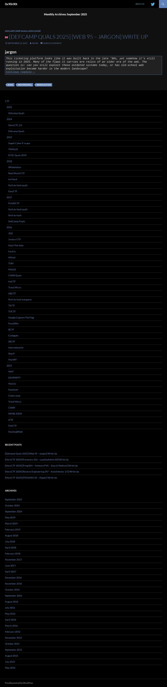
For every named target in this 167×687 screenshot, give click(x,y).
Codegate (13, 335)
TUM (11, 263)
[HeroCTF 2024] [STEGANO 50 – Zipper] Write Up (31, 477)
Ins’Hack (12, 179)
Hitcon (12, 257)
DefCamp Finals (16, 221)
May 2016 (10, 613)
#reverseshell (25, 85)
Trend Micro (14, 287)
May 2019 (10, 517)
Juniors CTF (14, 239)
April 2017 (10, 571)
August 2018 (11, 535)
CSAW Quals (15, 275)
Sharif (11, 353)
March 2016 (11, 625)
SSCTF (11, 341)
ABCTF (12, 293)
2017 (9, 197)
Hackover (13, 389)
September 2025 (13, 499)
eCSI (10, 419)
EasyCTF (12, 191)
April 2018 (10, 547)
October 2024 (12, 505)
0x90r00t (11, 4)
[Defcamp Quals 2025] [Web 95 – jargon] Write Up (78, 36)
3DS (10, 233)
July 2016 (10, 607)
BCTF (11, 329)
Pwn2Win (13, 323)
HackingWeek (15, 431)
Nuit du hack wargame (20, 299)
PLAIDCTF (14, 203)
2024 (9, 119)
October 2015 (12, 643)
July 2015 (10, 661)
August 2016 (11, 601)
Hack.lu (12, 383)
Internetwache (15, 347)
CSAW (11, 407)
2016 (9, 227)
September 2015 (13, 649)
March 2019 (11, 523)
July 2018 (10, 541)
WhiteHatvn (14, 167)
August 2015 (11, 655)
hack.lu (12, 251)
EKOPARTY (14, 377)
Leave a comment (52, 43)
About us (140, 4)
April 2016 (10, 619)
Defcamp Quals (19, 31)
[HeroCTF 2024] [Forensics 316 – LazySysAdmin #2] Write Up (36, 459)
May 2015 (10, 667)
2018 (9, 161)
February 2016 (12, 631)
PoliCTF (12, 425)
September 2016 (13, 595)
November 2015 (13, 637)
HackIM (12, 359)
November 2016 (13, 583)
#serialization (44, 85)
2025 (7, 31)
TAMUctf (13, 149)
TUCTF (12, 311)
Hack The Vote (15, 245)
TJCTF (11, 305)
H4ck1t (12, 269)
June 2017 (10, 565)
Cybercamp (14, 395)
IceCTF (12, 281)
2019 (9, 137)
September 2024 (13, 511)
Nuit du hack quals (18, 185)
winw (35, 43)
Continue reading (20, 72)
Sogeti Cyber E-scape (19, 143)
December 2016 (13, 577)
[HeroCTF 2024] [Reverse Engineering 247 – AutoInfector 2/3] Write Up (42, 471)
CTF (7, 101)
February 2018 (12, 553)
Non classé (34, 31)
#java (10, 85)
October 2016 (12, 589)
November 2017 (13, 559)
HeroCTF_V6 (15, 125)
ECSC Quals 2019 (17, 155)
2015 (9, 365)
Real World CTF (16, 173)
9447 (11, 371)
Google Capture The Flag (21, 317)
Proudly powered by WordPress (19, 683)
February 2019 (12, 529)
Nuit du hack (15, 215)
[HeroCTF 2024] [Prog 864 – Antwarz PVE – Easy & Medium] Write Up (41, 465)
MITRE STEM (15, 413)
